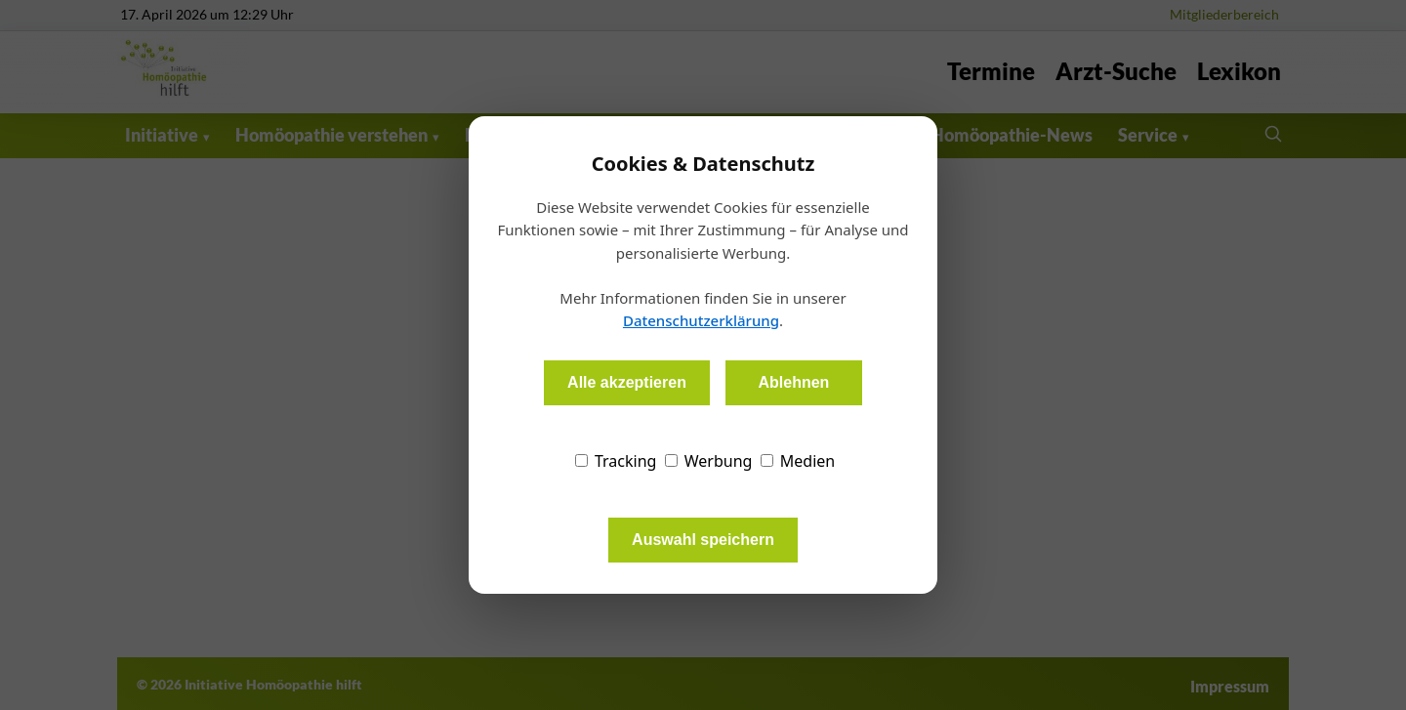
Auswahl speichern (703, 539)
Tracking (616, 461)
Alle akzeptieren (626, 382)
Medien (798, 461)
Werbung (709, 461)
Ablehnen (793, 382)
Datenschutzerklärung (701, 320)
